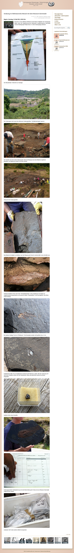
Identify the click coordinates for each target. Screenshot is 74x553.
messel (48, 16)
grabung (45, 16)
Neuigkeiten (59, 14)
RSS (25, 551)
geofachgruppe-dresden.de (37, 4)
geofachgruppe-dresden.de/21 (44, 17)
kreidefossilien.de (30, 551)
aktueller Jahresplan (62, 15)
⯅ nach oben (68, 534)
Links (56, 21)
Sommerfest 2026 (63, 46)
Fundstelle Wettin (63, 33)
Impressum (37, 551)
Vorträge (57, 17)
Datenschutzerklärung (45, 551)
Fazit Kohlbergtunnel (64, 40)
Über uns (58, 24)
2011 (38, 16)
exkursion (41, 16)
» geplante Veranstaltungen (60, 31)
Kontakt (57, 23)
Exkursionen (59, 19)
